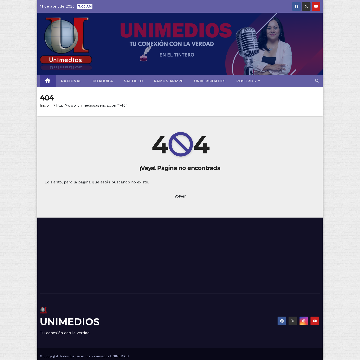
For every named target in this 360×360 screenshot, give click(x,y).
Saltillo (133, 81)
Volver (180, 196)
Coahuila (102, 81)
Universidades (210, 81)
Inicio (44, 105)
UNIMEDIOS (70, 322)
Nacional (71, 81)
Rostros (248, 81)
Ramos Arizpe (168, 81)
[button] (317, 81)
